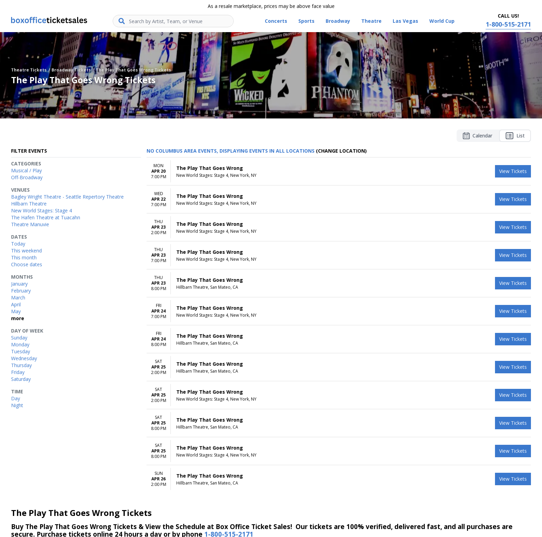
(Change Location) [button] (341, 150)
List (515, 136)
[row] (339, 171)
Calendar (477, 135)
